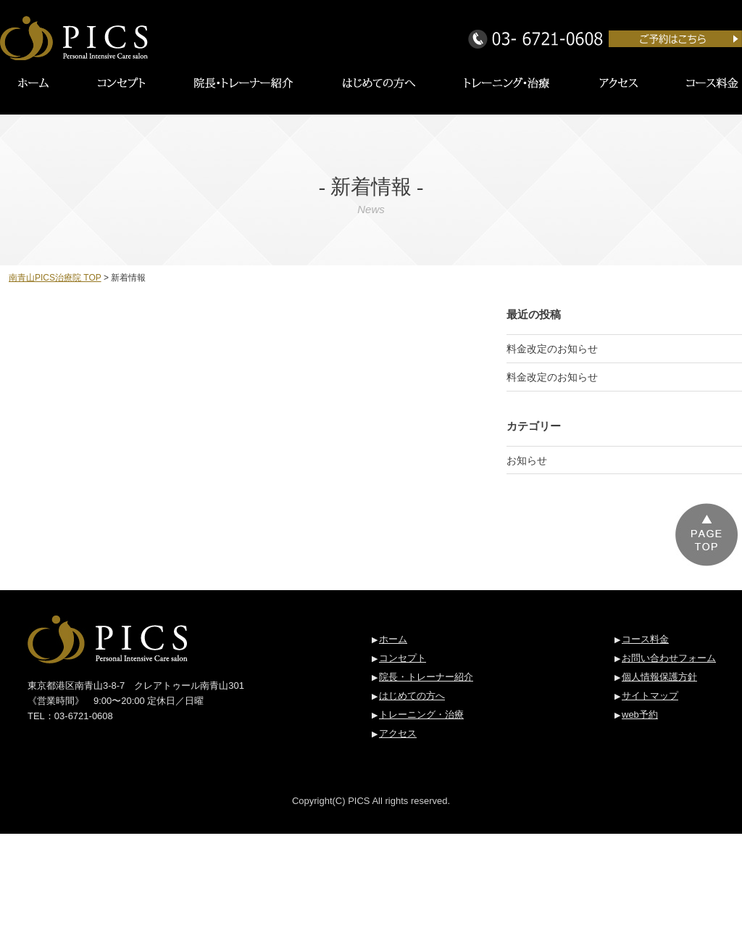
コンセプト (402, 657)
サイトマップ (650, 695)
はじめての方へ (412, 695)
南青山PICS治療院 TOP (55, 278)
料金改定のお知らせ (552, 349)
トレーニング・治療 (421, 714)
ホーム (393, 639)
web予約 (640, 714)
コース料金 (645, 639)
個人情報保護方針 (659, 676)
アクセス (398, 733)
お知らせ (527, 460)
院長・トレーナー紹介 (426, 676)
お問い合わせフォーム (669, 657)
